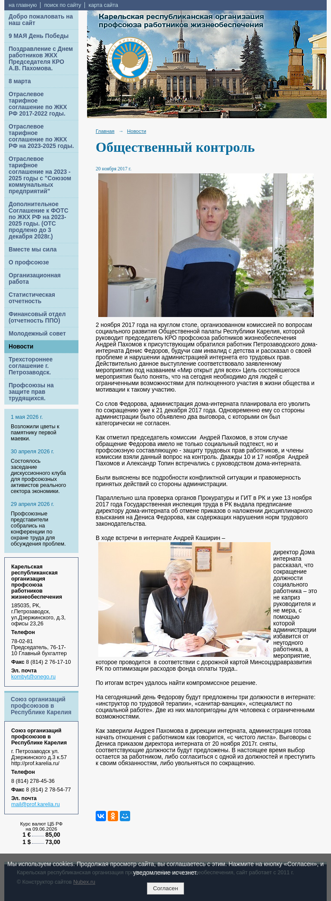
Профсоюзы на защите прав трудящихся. (31, 392)
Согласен (165, 888)
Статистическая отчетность (32, 298)
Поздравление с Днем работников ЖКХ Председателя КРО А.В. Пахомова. (41, 59)
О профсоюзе (29, 262)
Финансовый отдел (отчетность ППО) (37, 317)
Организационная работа (35, 278)
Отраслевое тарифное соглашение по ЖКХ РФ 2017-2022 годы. (38, 104)
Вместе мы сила (32, 249)
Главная (105, 131)
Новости (21, 346)
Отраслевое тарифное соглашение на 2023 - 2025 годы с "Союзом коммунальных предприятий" (40, 175)
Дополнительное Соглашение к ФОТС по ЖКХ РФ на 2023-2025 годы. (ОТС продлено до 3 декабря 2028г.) (39, 220)
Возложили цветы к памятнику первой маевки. (35, 433)
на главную (23, 5)
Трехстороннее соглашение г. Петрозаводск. (31, 366)
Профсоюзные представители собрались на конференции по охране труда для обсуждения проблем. (38, 529)
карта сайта (103, 5)
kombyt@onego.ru (33, 677)
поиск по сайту (62, 5)
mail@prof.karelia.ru (35, 804)
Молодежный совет (37, 333)
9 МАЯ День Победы (39, 36)
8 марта (20, 81)
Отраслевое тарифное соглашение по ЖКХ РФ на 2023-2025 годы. (41, 136)
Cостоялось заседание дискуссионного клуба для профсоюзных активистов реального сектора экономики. (38, 476)
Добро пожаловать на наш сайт (41, 19)
